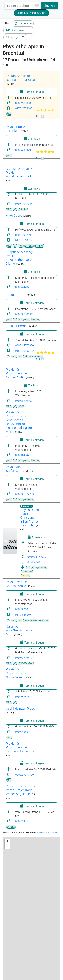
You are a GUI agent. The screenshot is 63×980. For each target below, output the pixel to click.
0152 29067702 (24, 350)
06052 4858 (22, 821)
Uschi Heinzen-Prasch (21, 708)
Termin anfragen (31, 92)
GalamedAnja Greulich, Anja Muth (19, 630)
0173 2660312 (23, 240)
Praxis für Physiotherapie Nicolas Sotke (16, 373)
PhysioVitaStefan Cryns (15, 469)
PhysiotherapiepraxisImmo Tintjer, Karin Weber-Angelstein (20, 790)
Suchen (49, 5)
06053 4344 (22, 455)
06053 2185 (22, 609)
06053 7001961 (24, 314)
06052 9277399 (24, 774)
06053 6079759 (24, 494)
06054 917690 (23, 235)
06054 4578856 (24, 345)
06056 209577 (23, 657)
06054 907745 (23, 203)
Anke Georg (14, 215)
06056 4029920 (36, 556)
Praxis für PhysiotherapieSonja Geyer (16, 673)
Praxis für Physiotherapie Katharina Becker (18, 747)
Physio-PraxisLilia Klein (15, 129)
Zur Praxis (31, 139)
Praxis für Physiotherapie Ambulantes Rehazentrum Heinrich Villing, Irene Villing (20, 422)
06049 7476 (22, 696)
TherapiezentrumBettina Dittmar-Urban (21, 78)
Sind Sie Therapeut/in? (31, 12)
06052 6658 (22, 731)
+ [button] (7, 841)
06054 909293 (23, 150)
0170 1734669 (23, 108)
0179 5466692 (23, 614)
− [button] (7, 846)
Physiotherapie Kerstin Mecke (16, 584)
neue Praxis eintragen (47, 832)
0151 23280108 (36, 562)
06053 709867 (23, 400)
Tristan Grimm (16, 295)
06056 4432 (22, 287)
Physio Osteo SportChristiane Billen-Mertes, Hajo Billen (29, 517)
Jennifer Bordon (17, 326)
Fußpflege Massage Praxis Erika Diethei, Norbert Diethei (21, 257)
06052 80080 (23, 103)
